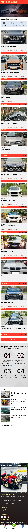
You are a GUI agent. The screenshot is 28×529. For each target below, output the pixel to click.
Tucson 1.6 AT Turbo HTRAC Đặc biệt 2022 (13, 328)
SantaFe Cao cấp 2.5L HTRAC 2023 (11, 175)
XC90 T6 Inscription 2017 (8, 47)
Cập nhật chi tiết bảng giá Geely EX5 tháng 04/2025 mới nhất (18, 393)
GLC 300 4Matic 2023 (7, 302)
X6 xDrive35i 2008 (6, 277)
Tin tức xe (16, 510)
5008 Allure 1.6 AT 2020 (8, 226)
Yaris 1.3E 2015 (5, 149)
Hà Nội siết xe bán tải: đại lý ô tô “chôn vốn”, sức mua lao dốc (19, 401)
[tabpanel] (14, 8)
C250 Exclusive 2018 (7, 251)
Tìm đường (5, 527)
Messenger (23, 527)
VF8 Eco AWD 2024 (6, 98)
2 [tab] (15, 15)
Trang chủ (3, 510)
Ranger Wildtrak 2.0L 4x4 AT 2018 (11, 72)
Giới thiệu (9, 510)
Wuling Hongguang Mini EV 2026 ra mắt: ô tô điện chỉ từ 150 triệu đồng (19, 409)
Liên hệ (22, 510)
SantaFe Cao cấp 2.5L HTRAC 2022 (11, 123)
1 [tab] (13, 15)
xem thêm (14, 339)
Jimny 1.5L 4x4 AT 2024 (8, 200)
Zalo (11, 365)
